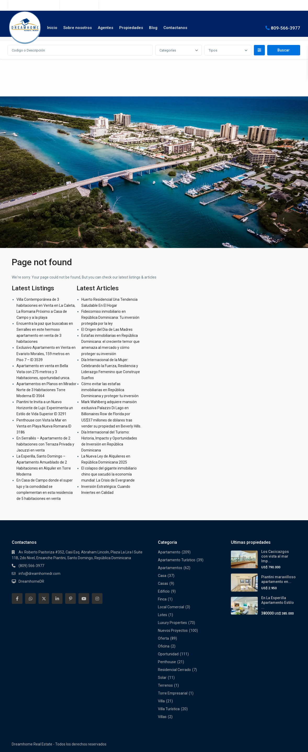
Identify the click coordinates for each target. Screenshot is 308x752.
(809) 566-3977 (82, 5)
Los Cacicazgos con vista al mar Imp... (275, 556)
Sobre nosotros (77, 27)
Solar (162, 677)
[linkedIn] (57, 598)
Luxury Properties (172, 623)
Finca (162, 599)
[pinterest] (70, 598)
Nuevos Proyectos (173, 630)
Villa (161, 701)
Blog (153, 27)
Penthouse (167, 662)
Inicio (52, 27)
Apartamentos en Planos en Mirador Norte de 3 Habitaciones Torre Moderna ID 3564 (46, 390)
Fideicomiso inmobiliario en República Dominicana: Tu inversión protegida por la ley (110, 317)
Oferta (163, 638)
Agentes (105, 27)
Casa (162, 576)
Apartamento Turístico (176, 560)
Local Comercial (171, 607)
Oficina (163, 646)
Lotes (162, 615)
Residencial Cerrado (174, 670)
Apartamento (169, 552)
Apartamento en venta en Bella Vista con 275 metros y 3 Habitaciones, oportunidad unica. (43, 372)
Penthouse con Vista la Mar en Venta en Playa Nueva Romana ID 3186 (43, 426)
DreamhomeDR (31, 581)
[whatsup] (30, 598)
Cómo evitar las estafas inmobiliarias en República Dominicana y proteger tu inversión (110, 390)
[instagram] (97, 598)
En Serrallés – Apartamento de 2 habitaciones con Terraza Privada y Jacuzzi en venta (45, 444)
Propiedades (131, 27)
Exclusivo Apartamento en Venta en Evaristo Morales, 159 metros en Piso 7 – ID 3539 (46, 353)
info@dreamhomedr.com (39, 573)
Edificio (164, 591)
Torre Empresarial (172, 693)
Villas (162, 717)
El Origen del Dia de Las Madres (107, 329)
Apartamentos (170, 568)
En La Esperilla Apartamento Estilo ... (277, 602)
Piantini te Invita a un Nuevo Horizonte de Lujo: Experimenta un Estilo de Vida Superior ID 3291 (44, 408)
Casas (163, 583)
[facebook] (17, 598)
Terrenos (165, 685)
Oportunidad (168, 654)
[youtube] (83, 598)
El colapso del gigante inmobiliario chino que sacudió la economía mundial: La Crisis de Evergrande (109, 474)
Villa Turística (169, 709)
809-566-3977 (285, 27)
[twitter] (43, 598)
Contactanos (175, 27)
